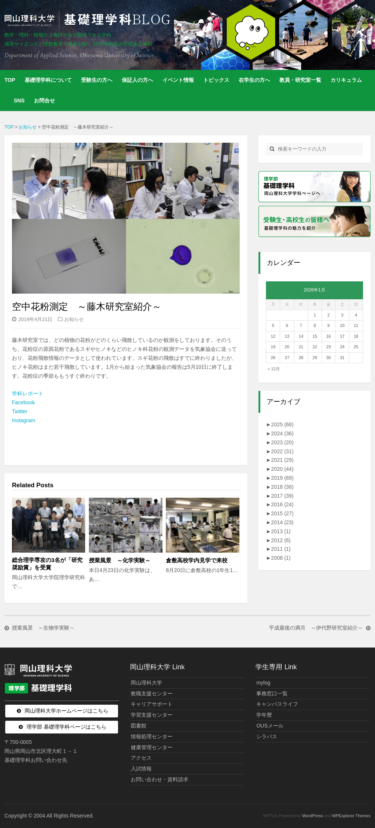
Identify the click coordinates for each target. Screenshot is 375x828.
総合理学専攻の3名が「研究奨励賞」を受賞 (47, 564)
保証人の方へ (137, 80)
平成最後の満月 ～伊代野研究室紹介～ (316, 628)
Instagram (23, 420)
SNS (19, 101)
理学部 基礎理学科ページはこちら (66, 727)
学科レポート (27, 393)
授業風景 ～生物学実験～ (43, 628)
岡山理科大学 (146, 683)
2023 (282, 442)
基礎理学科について (48, 80)
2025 (282, 424)
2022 (282, 451)
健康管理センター (152, 747)
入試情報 (141, 769)
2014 (282, 522)
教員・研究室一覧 (300, 80)
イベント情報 (178, 80)
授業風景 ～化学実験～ (122, 560)
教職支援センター (152, 693)
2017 (282, 496)
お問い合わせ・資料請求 (159, 779)
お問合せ (44, 101)
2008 (281, 558)
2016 (282, 504)
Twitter (19, 411)
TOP (9, 80)
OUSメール (269, 726)
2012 (281, 540)
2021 (282, 460)
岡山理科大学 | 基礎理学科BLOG (88, 20)
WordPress (312, 815)
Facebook (23, 402)
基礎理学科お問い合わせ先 (35, 760)
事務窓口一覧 (272, 693)
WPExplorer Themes (351, 815)
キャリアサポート (152, 704)
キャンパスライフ (277, 704)
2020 (282, 469)
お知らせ (74, 319)
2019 (282, 478)
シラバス (266, 736)
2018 (282, 487)
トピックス (216, 80)
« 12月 (274, 369)
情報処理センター (152, 736)
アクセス (141, 758)
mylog (263, 683)
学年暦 (264, 715)
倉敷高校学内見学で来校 (196, 560)
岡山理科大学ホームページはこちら (66, 711)
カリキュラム (346, 80)
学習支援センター (152, 715)
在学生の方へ (254, 80)
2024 (282, 433)
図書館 (138, 726)
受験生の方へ (96, 80)
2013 (281, 531)
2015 (282, 513)
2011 (281, 549)
